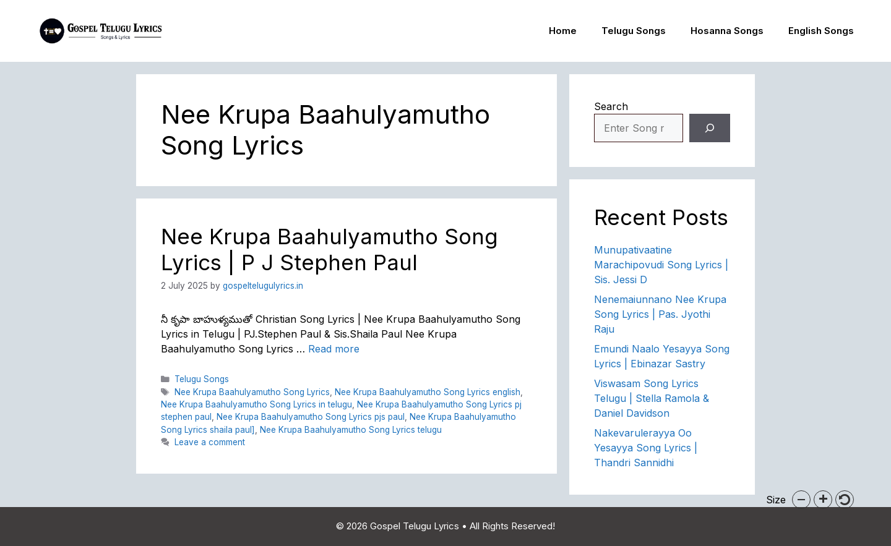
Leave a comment (209, 442)
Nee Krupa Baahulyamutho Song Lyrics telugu (351, 430)
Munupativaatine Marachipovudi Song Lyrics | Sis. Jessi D (661, 265)
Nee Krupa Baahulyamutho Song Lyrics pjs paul (311, 417)
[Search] (709, 128)
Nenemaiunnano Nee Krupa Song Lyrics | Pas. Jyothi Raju (660, 314)
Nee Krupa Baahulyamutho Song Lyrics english (427, 392)
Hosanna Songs (727, 30)
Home (563, 30)
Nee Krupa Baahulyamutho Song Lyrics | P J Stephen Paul (329, 249)
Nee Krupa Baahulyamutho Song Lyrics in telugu (256, 404)
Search (611, 106)
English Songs (821, 30)
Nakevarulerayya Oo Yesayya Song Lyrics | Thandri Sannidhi (645, 448)
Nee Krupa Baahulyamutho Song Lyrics (252, 392)
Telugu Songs (633, 30)
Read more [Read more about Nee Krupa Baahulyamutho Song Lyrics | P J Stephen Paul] (333, 349)
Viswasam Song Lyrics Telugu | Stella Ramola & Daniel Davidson (651, 398)
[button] (801, 499)
